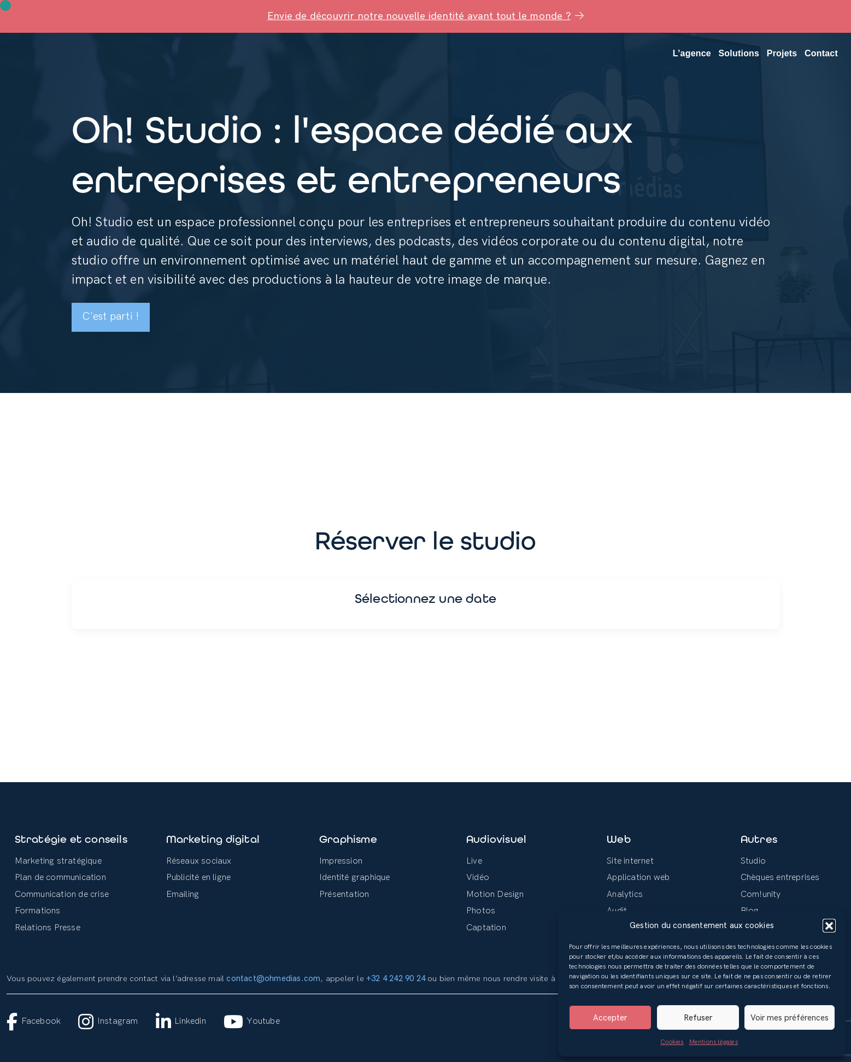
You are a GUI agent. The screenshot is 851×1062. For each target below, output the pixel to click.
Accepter (610, 1018)
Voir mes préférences (789, 1018)
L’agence (692, 53)
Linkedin (181, 1021)
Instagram (108, 1021)
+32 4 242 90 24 (395, 978)
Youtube (252, 1021)
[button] (829, 925)
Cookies (671, 1042)
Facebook (34, 1021)
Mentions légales (713, 1042)
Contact (821, 53)
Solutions (739, 53)
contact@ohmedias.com (273, 978)
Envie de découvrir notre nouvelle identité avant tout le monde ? (425, 16)
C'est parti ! (111, 316)
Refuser (698, 1018)
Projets (782, 53)
